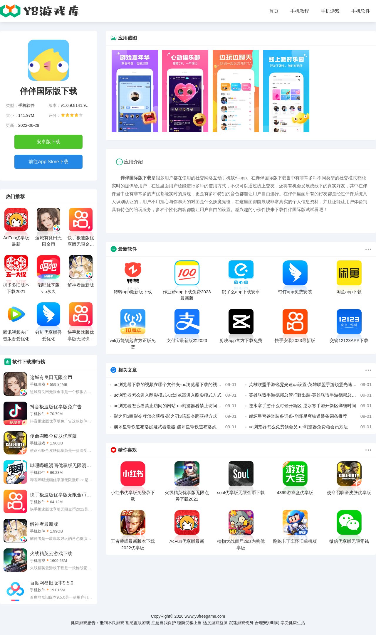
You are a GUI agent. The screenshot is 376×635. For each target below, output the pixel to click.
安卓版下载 (48, 141)
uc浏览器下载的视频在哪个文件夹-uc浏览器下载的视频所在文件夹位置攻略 (175, 384)
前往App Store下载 (48, 161)
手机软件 (360, 11)
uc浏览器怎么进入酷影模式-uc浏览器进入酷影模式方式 (175, 395)
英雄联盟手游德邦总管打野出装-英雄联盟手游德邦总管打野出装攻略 (310, 395)
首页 (273, 11)
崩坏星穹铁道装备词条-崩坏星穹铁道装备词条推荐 (310, 416)
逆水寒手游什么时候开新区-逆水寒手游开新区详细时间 (310, 405)
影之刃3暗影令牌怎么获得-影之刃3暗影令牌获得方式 (175, 416)
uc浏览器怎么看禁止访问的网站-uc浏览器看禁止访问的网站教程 (175, 405)
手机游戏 (330, 11)
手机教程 (299, 11)
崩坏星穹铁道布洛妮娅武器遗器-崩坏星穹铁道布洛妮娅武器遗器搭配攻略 (175, 427)
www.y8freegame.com (204, 616)
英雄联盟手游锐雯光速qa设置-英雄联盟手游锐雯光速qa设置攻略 (310, 384)
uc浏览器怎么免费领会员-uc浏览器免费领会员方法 (310, 427)
